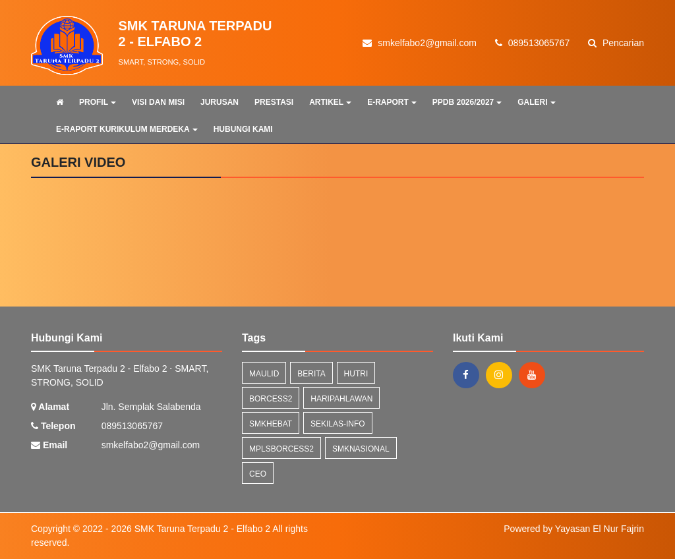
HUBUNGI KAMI (243, 129)
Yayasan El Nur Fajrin (599, 528)
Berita (311, 373)
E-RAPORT (392, 102)
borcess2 (270, 398)
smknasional (361, 449)
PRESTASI (273, 102)
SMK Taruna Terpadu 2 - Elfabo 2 (201, 528)
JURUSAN (219, 102)
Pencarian (616, 43)
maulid (264, 373)
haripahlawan (341, 398)
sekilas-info (337, 423)
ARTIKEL (330, 102)
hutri (356, 373)
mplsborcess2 (281, 449)
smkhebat (270, 423)
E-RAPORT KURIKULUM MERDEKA (127, 129)
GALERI (536, 102)
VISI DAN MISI (158, 102)
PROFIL (97, 102)
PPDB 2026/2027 (467, 102)
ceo (257, 474)
